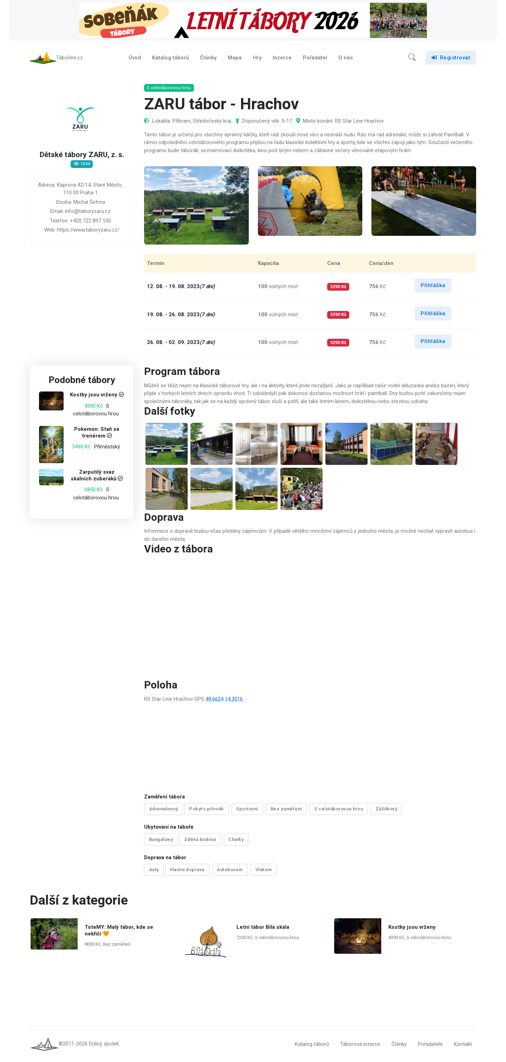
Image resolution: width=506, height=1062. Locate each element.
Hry (257, 57)
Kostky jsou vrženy (93, 395)
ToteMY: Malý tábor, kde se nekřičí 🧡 (119, 930)
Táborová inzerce (360, 1044)
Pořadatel (315, 57)
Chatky (236, 839)
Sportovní (247, 808)
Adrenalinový (163, 808)
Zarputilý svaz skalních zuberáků (93, 475)
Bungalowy (161, 839)
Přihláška (433, 285)
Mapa (235, 57)
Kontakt (463, 1044)
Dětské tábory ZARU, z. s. (82, 155)
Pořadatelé (430, 1044)
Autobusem (230, 869)
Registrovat (451, 57)
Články (208, 57)
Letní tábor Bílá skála (262, 927)
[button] (412, 58)
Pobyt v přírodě (206, 808)
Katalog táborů (170, 57)
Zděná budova (200, 839)
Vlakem (263, 869)
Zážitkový (386, 808)
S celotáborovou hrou (338, 808)
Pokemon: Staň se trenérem (96, 432)
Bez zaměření (286, 808)
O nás (345, 57)
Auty (154, 869)
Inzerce (282, 57)
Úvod (135, 57)
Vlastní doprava (187, 869)
